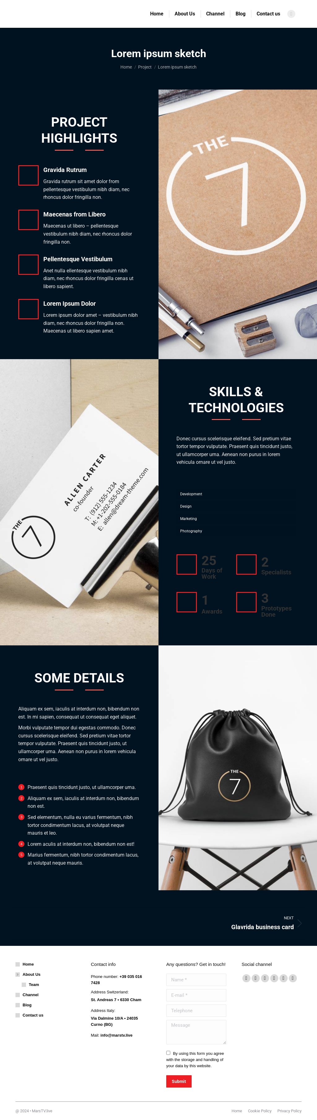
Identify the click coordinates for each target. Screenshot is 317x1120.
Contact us (33, 1015)
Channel (30, 994)
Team (34, 984)
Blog (27, 1005)
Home (28, 964)
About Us (28, 974)
